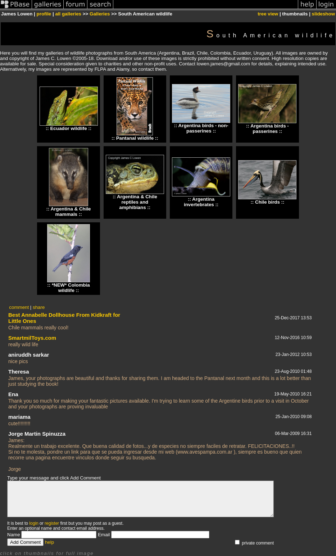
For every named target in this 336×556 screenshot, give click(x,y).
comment (19, 307)
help (49, 542)
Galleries (100, 14)
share (39, 307)
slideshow (323, 14)
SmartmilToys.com (32, 338)
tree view (268, 14)
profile (44, 14)
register (52, 523)
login (33, 523)
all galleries (68, 14)
